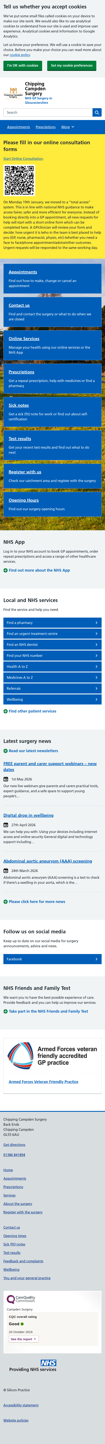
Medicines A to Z (53, 677)
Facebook (53, 959)
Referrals (53, 688)
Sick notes (19, 405)
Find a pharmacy (53, 622)
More (68, 126)
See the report (21, 1339)
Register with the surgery (23, 1212)
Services (9, 1195)
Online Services (24, 338)
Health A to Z (53, 666)
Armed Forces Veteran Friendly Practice (43, 1081)
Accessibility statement (21, 1405)
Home (8, 1170)
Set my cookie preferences (72, 65)
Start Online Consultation (23, 159)
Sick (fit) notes (14, 1244)
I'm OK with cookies (22, 65)
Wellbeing (53, 699)
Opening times (14, 1236)
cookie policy (20, 55)
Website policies (15, 1420)
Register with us (25, 471)
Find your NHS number (53, 655)
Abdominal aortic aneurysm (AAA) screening (47, 861)
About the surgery (17, 1204)
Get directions (14, 1145)
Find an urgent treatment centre (53, 633)
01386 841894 (14, 1155)
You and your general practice (27, 1278)
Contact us (19, 305)
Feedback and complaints (23, 1261)
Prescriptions (45, 127)
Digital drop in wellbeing (28, 815)
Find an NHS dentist (53, 644)
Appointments (18, 127)
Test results (20, 438)
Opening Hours (24, 500)
